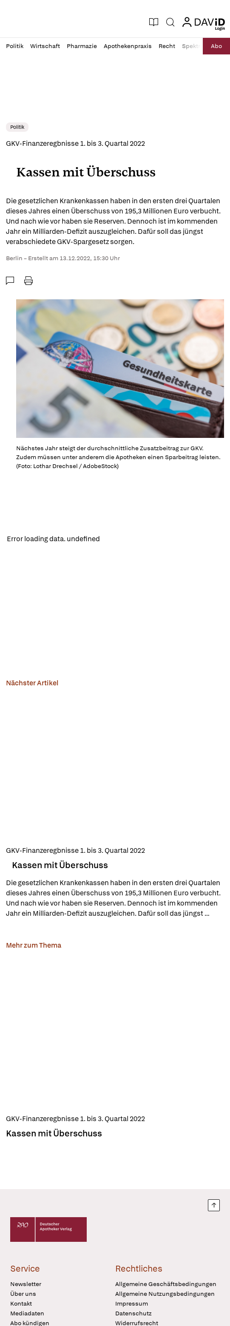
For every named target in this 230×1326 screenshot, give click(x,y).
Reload (118, 538)
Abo (216, 46)
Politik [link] (17, 127)
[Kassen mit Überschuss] (115, 765)
